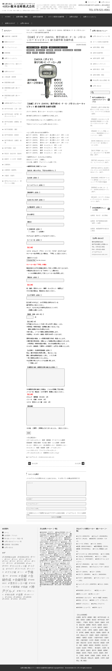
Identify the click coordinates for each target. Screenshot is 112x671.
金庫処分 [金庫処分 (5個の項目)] (19, 597)
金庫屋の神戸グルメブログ (13, 103)
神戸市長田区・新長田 (11, 135)
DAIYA (35, 52)
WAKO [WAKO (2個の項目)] (6, 566)
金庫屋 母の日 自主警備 (99, 215)
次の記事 (78, 463)
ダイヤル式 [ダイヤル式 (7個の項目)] (21, 569)
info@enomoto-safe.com (46, 457)
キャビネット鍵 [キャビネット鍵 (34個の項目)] (19, 566)
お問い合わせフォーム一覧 (101, 36)
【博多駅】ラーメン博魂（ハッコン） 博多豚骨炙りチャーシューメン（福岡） (99, 133)
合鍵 (29, 52)
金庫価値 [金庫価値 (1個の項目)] (9, 597)
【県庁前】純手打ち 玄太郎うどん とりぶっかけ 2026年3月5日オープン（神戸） (99, 170)
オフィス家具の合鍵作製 (56, 17)
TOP (27, 30)
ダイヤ (42, 52)
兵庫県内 (7, 164)
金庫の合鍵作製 (38, 17)
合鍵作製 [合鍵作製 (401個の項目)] (21, 579)
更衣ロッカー (40, 50)
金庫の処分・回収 (98, 69)
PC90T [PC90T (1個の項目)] (13, 561)
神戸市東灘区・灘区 (10, 129)
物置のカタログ (9, 42)
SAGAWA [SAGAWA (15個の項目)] (20, 563)
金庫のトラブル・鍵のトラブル (58, 47)
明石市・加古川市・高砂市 (13, 153)
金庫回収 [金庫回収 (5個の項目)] (28, 597)
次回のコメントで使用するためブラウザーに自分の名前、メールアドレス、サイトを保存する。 (56, 513)
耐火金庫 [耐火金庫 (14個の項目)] (11, 595)
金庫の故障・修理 (98, 58)
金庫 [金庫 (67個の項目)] (20, 594)
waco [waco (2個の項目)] (29, 563)
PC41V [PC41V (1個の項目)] (16, 559)
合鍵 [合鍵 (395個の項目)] (24, 576)
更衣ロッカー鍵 (68, 50)
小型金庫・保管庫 (10, 77)
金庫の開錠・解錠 (22, 17)
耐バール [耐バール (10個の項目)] (22, 591)
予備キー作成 (50, 52)
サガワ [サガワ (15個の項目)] (11, 569)
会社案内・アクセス (10, 535)
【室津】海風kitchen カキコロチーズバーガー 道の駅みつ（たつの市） (100, 143)
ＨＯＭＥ (8, 17)
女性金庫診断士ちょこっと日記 (99, 209)
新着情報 (44, 47)
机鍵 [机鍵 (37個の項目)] (25, 587)
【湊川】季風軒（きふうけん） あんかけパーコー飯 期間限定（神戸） (100, 153)
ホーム (6, 532)
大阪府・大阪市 (9, 175)
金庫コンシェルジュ (89, 17)
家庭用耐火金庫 (9, 82)
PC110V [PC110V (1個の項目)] (11, 563)
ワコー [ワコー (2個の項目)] (22, 572)
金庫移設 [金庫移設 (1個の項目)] (15, 599)
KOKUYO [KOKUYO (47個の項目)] (24, 557)
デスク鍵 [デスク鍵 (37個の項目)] (11, 572)
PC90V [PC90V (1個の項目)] (21, 561)
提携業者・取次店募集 (11, 544)
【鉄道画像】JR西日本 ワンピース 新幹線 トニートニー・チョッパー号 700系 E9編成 (100, 180)
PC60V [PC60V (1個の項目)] (6, 561)
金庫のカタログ (10, 23)
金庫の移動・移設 (98, 75)
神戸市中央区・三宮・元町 (13, 109)
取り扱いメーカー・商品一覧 (13, 538)
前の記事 (35, 463)
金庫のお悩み (73, 17)
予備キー (77, 50)
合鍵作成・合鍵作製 (37, 30)
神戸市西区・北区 (10, 148)
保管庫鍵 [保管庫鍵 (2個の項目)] (14, 576)
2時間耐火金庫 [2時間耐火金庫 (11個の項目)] (10, 557)
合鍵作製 (57, 50)
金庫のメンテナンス (99, 64)
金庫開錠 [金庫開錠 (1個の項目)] (23, 599)
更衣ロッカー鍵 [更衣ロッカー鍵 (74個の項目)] (18, 583)
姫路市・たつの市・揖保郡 (13, 159)
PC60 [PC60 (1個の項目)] (22, 559)
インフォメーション (10, 47)
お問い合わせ (24, 23)
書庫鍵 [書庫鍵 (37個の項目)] (16, 587)
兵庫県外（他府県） (10, 170)
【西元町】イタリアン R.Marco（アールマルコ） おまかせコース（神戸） (100, 199)
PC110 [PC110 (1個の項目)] (28, 561)
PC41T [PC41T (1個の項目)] (8, 559)
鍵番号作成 (31, 50)
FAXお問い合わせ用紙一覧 (101, 80)
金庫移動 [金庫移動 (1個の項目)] (6, 599)
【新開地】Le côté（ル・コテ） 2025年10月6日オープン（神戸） (99, 190)
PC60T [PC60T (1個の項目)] (29, 559)
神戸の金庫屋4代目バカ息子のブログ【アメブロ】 (99, 100)
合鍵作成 (49, 50)
